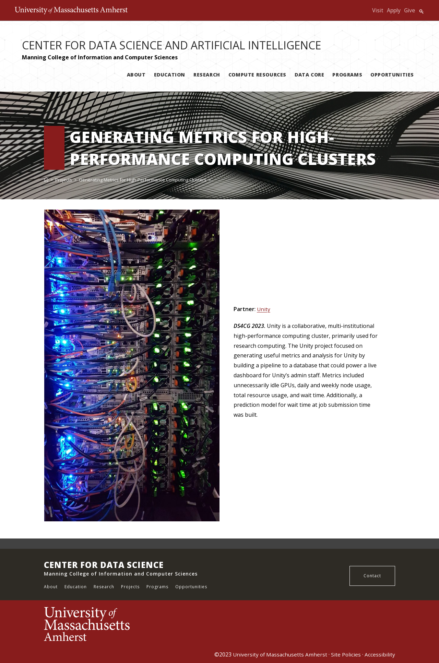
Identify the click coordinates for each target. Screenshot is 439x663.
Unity (264, 309)
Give (409, 10)
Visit (377, 10)
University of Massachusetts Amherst (278, 654)
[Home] (46, 180)
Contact (372, 576)
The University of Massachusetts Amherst (84, 10)
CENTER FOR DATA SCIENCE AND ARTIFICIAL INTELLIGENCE (171, 45)
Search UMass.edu (421, 11)
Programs (157, 587)
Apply (393, 10)
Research (104, 587)
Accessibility (380, 654)
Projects (130, 587)
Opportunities (191, 587)
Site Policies (346, 654)
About (51, 587)
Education (75, 587)
